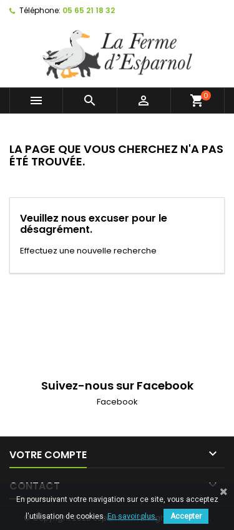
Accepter (186, 516)
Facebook (117, 402)
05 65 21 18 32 (88, 10)
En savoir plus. (132, 516)
